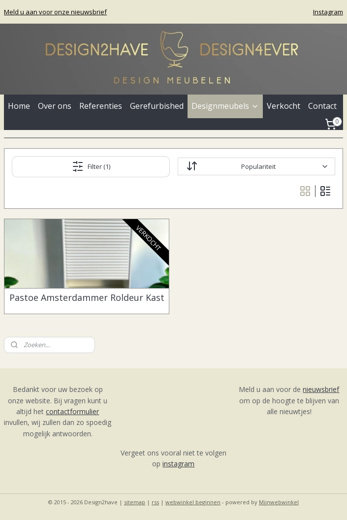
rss (155, 502)
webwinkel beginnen (193, 502)
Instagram (328, 11)
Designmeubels (225, 105)
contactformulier (72, 411)
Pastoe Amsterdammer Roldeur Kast (86, 297)
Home (19, 105)
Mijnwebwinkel (279, 502)
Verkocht (283, 105)
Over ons (54, 105)
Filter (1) (91, 166)
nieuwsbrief (321, 389)
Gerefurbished (157, 105)
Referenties (100, 105)
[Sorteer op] (256, 166)
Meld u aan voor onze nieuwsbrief (55, 11)
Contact (322, 105)
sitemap (134, 502)
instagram (178, 463)
